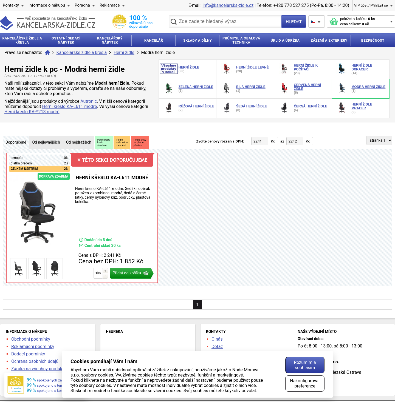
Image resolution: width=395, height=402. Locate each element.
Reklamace (110, 5)
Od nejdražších (78, 142)
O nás (217, 339)
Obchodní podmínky (30, 339)
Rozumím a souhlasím (305, 365)
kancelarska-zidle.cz (47, 23)
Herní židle (124, 52)
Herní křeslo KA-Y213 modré (32, 111)
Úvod (47, 52)
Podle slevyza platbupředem (140, 142)
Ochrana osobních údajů (34, 361)
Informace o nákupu (47, 5)
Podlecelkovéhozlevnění (122, 142)
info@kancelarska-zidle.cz (228, 5)
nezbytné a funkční (124, 380)
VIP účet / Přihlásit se (371, 5)
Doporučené (15, 142)
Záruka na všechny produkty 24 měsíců (49, 368)
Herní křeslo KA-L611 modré (69, 106)
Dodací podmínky (28, 354)
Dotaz (217, 346)
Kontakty (11, 5)
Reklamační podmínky (32, 346)
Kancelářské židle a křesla (82, 52)
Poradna (82, 5)
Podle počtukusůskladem (104, 142)
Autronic (88, 101)
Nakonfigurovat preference (305, 383)
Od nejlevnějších (46, 142)
